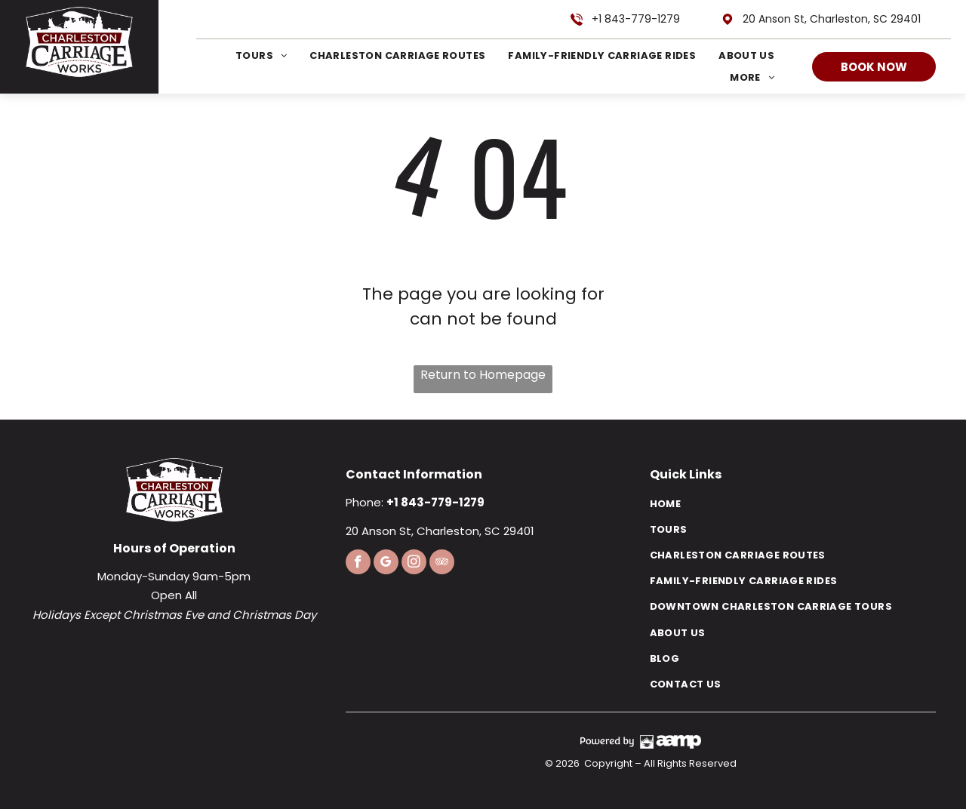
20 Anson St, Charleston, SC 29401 (832, 18)
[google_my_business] (386, 563)
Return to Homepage (483, 374)
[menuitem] (250, 55)
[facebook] (358, 563)
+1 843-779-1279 (636, 18)
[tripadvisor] (441, 563)
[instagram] (413, 563)
